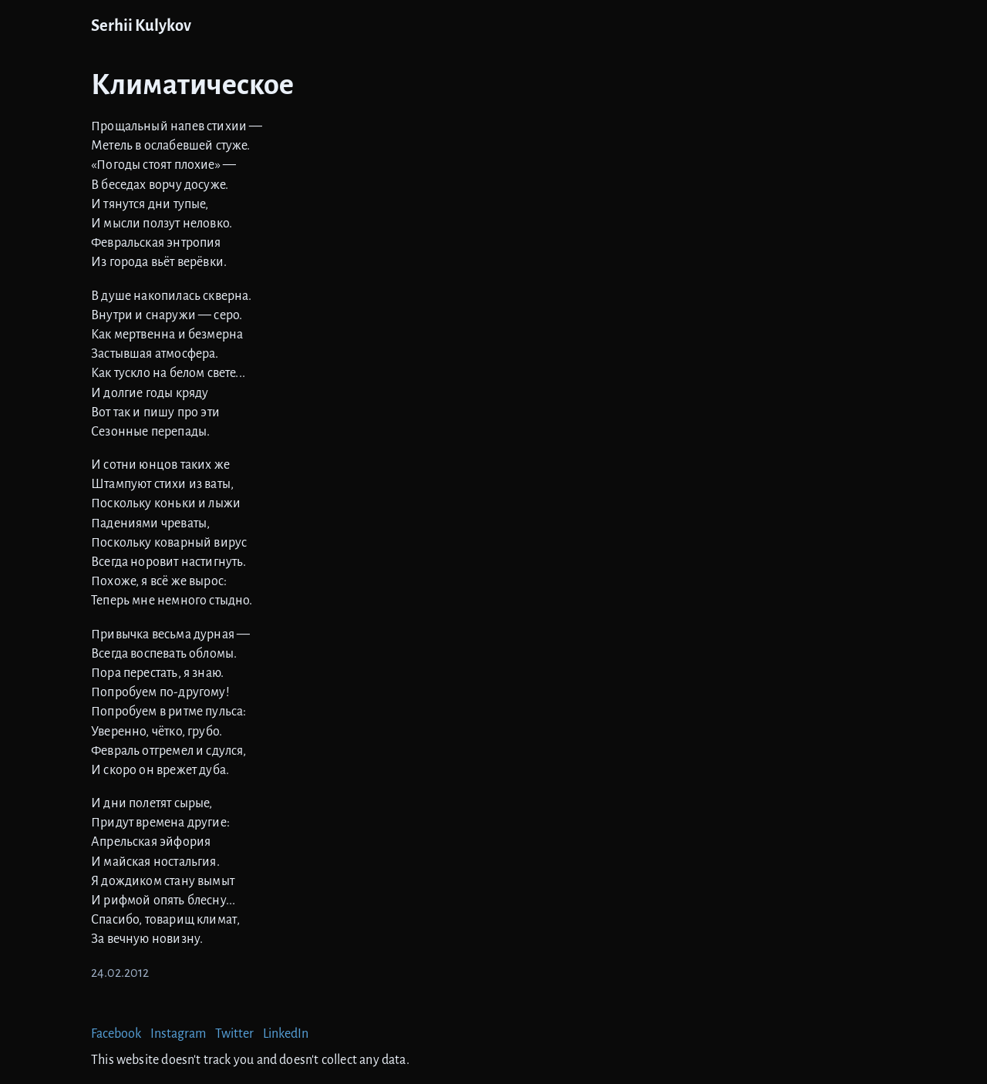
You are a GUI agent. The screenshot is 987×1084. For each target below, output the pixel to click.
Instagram (178, 1034)
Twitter (234, 1034)
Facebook (116, 1034)
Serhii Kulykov (141, 26)
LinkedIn (285, 1034)
